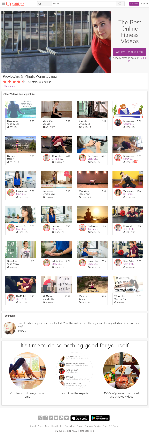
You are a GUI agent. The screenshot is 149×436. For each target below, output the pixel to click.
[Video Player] (56, 42)
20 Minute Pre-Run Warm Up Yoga (48, 296)
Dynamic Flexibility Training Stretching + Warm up (12, 156)
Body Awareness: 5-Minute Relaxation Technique (93, 226)
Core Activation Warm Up (128, 261)
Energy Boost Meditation (93, 261)
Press (40, 426)
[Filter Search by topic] (44, 3)
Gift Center (114, 426)
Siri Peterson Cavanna (133, 194)
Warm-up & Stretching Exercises (84, 296)
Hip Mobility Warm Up (21, 296)
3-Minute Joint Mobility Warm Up (84, 121)
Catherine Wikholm (132, 124)
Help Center (57, 426)
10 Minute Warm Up (57, 156)
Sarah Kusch (129, 159)
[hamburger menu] (2, 3)
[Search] (84, 3)
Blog (105, 426)
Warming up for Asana (128, 191)
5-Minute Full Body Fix (128, 156)
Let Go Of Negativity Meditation (57, 261)
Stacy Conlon (94, 159)
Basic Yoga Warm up (12, 121)
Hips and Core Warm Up (128, 226)
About (33, 426)
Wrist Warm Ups (84, 191)
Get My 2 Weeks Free (129, 52)
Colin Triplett (58, 159)
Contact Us (70, 426)
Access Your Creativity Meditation (21, 226)
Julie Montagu (94, 229)
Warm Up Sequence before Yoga (48, 121)
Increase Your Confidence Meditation (57, 226)
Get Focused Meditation (93, 156)
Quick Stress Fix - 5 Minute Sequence (12, 261)
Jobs (47, 426)
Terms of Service (93, 426)
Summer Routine (48, 191)
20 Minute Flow (119, 296)
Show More (9, 86)
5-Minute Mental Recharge (128, 121)
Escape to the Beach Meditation (21, 191)
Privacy (80, 426)
